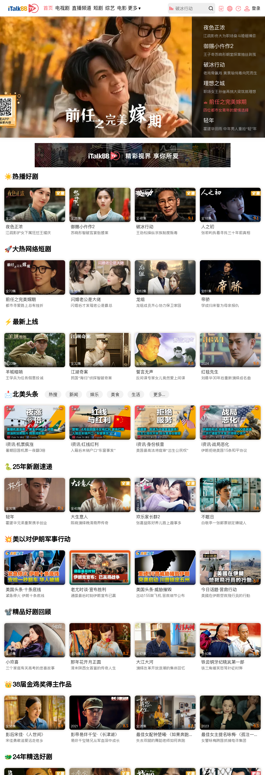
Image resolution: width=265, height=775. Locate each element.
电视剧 (62, 8)
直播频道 (81, 8)
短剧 (98, 8)
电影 (122, 8)
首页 (48, 8)
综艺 (110, 8)
